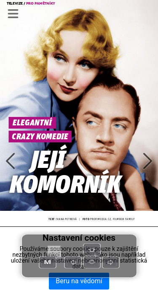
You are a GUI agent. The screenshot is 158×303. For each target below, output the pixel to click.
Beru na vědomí (79, 281)
